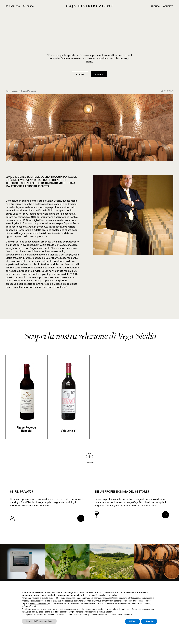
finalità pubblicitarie (38, 603)
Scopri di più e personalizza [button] (39, 621)
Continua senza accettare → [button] (144, 587)
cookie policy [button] (111, 595)
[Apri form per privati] (80, 518)
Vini (7, 90)
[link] (22, 561)
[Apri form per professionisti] (165, 514)
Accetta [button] (149, 621)
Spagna (15, 90)
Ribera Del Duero (28, 90)
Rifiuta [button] (132, 621)
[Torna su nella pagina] (89, 456)
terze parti (65, 598)
